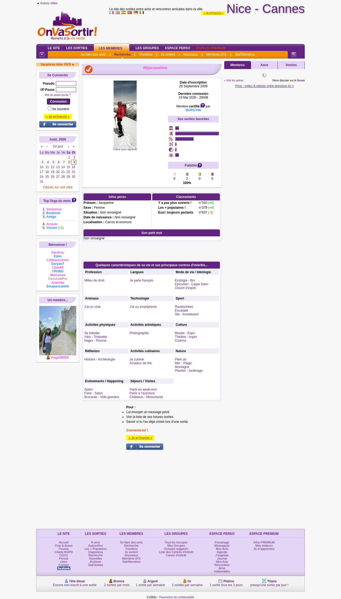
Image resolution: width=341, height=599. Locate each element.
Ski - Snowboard (186, 314)
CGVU (63, 555)
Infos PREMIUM (264, 542)
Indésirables (222, 571)
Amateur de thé (141, 363)
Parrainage (222, 542)
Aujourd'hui (95, 545)
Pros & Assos (63, 545)
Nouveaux (190, 54)
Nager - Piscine (95, 340)
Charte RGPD (64, 552)
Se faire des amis (93, 54)
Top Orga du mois (57, 201)
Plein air (180, 359)
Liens (63, 561)
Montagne (182, 367)
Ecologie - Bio (185, 280)
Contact (64, 564)
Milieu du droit (94, 280)
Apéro (88, 389)
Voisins (291, 65)
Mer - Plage (183, 363)
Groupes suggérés (176, 548)
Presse (63, 558)
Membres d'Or (216, 54)
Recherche (122, 54)
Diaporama (95, 552)
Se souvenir (60, 109)
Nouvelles (95, 558)
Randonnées (184, 307)
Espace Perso (177, 48)
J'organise (222, 555)
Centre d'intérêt (176, 555)
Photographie (139, 333)
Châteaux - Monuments (146, 397)
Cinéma (180, 340)
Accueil (63, 542)
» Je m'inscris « (213, 13)
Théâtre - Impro (186, 337)
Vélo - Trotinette (95, 337)
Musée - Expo (185, 333)
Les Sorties (76, 48)
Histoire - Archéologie (99, 359)
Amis (264, 65)
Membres (237, 65)
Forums (64, 548)
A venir (95, 542)
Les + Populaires (96, 548)
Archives (95, 561)
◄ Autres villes (46, 3)
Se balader (92, 333)
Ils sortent (168, 54)
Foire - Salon (93, 393)
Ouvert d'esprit (185, 288)
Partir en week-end (143, 389)
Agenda (222, 552)
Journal (222, 558)
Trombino (146, 54)
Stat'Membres (245, 54)
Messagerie (222, 545)
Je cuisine (137, 359)
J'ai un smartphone (143, 307)
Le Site (54, 48)
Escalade (181, 310)
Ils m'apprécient (264, 548)
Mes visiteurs (264, 545)
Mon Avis (222, 561)
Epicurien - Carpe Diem (191, 284)
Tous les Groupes (176, 542)
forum (301, 80)
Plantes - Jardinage (188, 371)
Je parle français (141, 280)
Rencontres (222, 564)
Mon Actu (222, 548)
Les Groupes (147, 48)
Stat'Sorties (95, 564)
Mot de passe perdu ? (58, 94)
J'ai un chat (92, 307)
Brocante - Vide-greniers (101, 397)
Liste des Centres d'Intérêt (176, 552)
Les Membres (110, 48)
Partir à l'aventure (142, 393)
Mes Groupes (176, 545)
